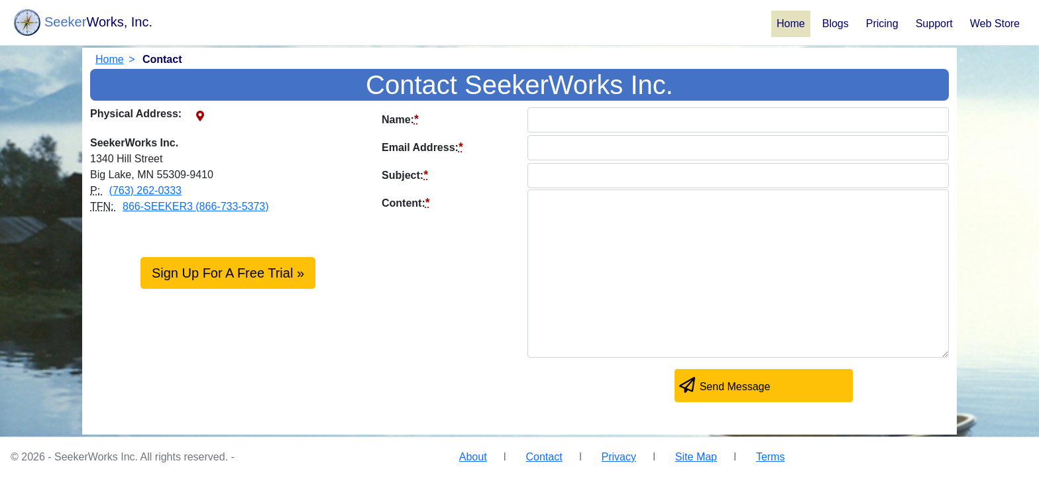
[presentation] (482, 388)
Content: (406, 202)
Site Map (696, 456)
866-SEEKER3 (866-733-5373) (196, 206)
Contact (543, 456)
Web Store (995, 23)
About (473, 456)
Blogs (835, 23)
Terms (770, 456)
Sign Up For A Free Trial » (228, 273)
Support (934, 23)
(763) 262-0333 (145, 190)
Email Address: (422, 147)
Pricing (882, 23)
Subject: (405, 175)
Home (791, 23)
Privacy (619, 456)
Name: (400, 119)
